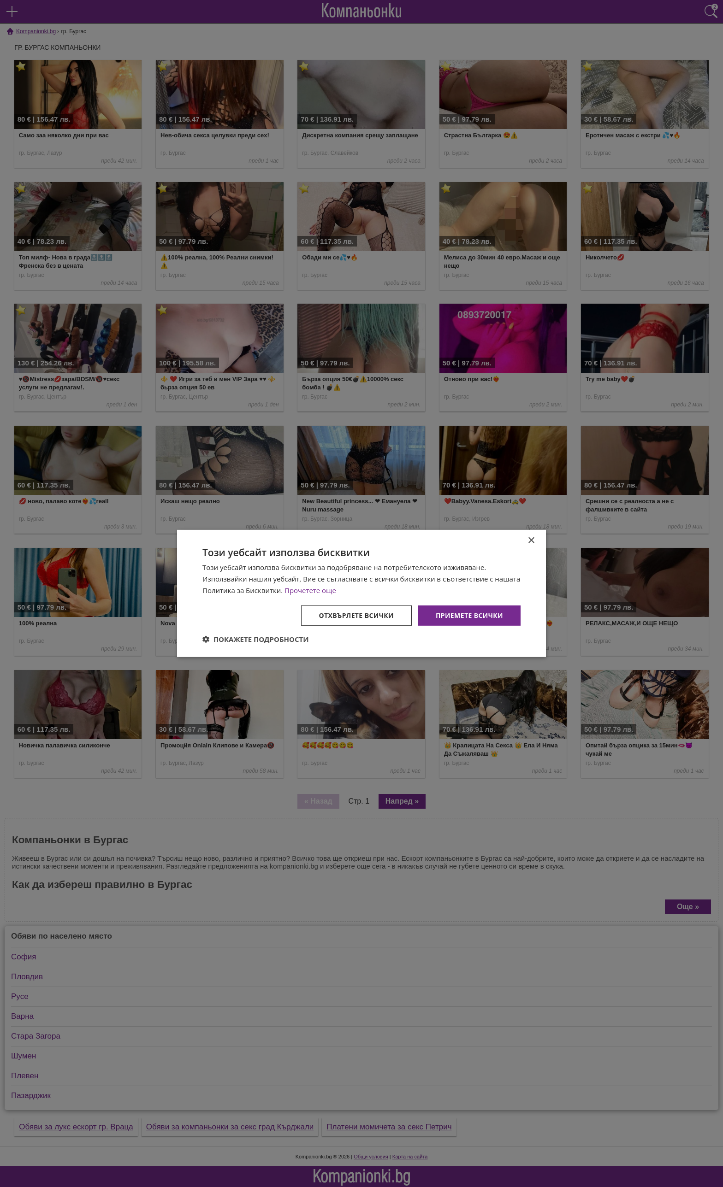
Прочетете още (310, 590)
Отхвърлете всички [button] (356, 615)
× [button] (530, 540)
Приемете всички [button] (469, 615)
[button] (255, 639)
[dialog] (361, 593)
